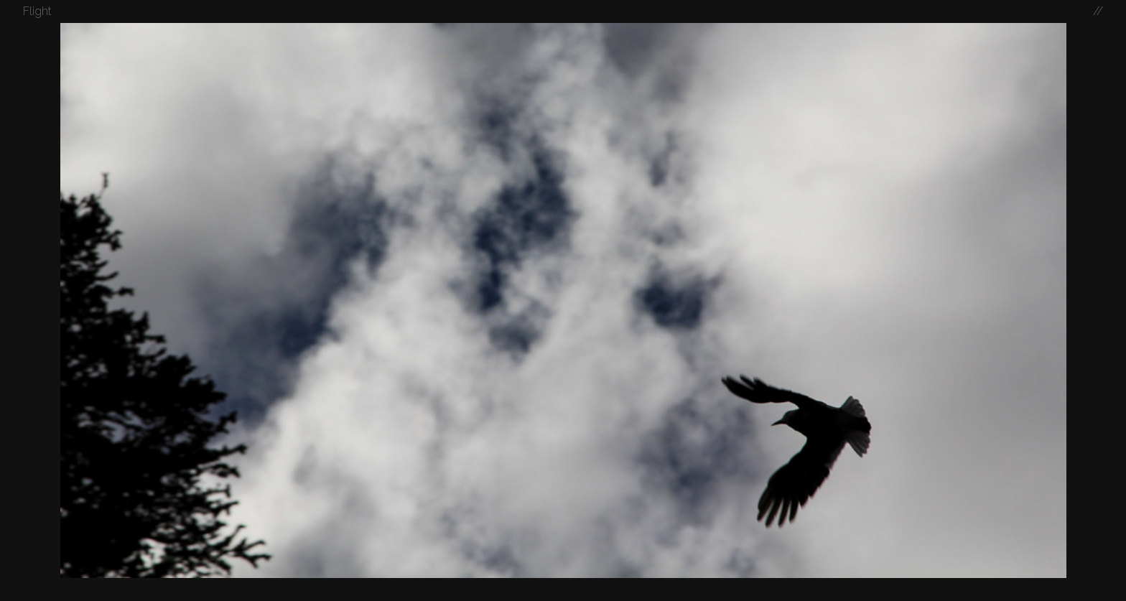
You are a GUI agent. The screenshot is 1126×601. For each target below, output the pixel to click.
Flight (37, 11)
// (1098, 11)
